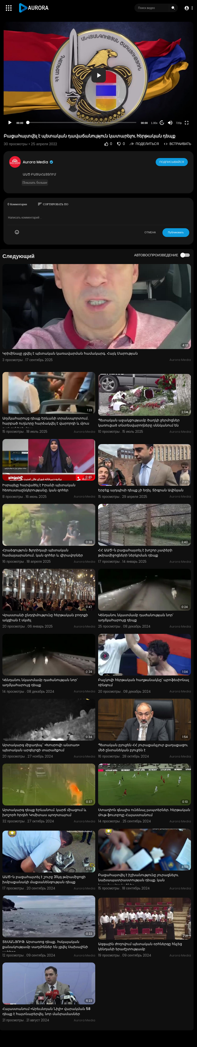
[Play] (9, 122)
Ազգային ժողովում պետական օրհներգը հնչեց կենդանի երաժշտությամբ (140, 946)
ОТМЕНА (150, 232)
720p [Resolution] (179, 122)
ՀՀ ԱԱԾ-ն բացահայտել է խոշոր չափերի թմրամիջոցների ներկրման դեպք (135, 553)
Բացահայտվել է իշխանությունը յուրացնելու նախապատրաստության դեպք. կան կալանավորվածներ (138, 880)
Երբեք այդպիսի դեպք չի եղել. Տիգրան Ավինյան (140, 490)
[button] (188, 8)
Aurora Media (38, 162)
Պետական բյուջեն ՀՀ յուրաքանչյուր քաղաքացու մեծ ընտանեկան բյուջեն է (143, 747)
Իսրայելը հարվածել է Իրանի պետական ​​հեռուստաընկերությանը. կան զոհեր (39, 488)
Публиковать (176, 232)
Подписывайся (172, 162)
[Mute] (170, 122)
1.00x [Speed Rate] (154, 122)
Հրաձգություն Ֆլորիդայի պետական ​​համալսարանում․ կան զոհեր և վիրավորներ (42, 553)
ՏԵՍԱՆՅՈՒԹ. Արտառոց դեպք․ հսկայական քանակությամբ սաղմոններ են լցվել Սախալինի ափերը (45, 946)
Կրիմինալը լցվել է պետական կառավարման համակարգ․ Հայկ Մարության (70, 353)
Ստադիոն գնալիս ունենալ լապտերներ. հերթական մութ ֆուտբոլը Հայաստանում (144, 812)
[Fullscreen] (186, 122)
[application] (98, 75)
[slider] (82, 122)
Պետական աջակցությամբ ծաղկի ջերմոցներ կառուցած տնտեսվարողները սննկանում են (139, 423)
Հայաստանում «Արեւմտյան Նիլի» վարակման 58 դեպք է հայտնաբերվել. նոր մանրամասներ (46, 1011)
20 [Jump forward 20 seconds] (162, 122)
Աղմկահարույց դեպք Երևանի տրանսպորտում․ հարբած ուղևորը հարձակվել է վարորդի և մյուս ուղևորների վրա (45, 423)
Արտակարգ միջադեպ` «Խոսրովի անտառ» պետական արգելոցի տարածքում (41, 747)
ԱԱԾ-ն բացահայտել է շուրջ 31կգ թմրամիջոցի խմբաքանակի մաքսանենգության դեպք (44, 879)
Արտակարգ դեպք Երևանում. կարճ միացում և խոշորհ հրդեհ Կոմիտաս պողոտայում (44, 812)
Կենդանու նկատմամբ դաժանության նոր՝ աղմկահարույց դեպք (135, 617)
